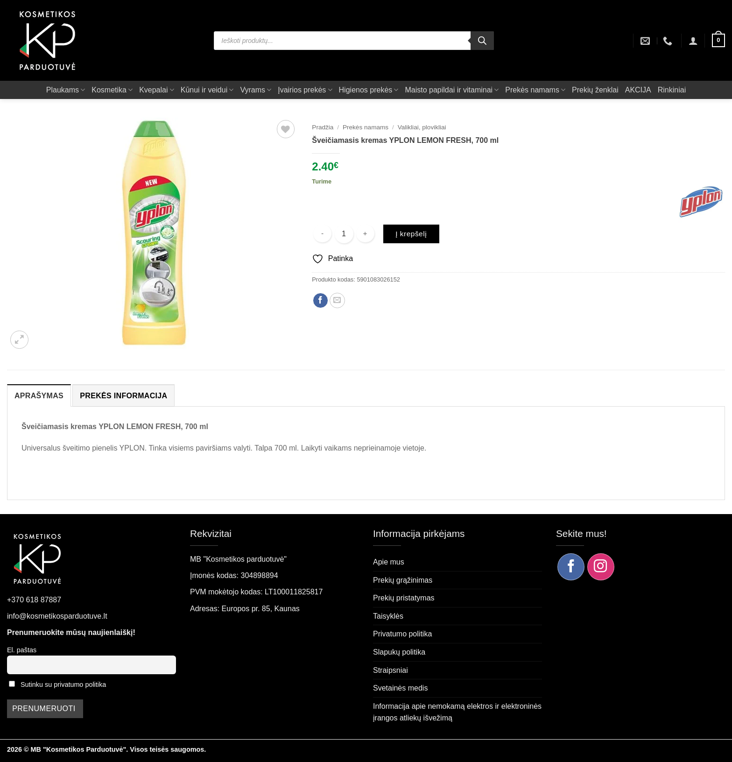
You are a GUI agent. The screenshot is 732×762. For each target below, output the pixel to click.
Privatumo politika (402, 634)
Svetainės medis (400, 688)
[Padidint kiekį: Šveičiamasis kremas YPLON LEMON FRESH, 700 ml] (365, 234)
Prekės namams (535, 89)
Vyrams (255, 89)
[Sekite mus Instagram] (600, 566)
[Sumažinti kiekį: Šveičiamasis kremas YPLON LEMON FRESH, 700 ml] (322, 234)
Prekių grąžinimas (402, 580)
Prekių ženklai (595, 90)
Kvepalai (156, 89)
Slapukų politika (399, 652)
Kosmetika (112, 89)
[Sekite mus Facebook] (570, 566)
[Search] (482, 40)
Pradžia (322, 127)
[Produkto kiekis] (344, 234)
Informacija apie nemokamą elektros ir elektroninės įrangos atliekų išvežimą (457, 712)
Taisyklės (388, 616)
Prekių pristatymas (404, 598)
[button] (693, 40)
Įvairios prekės (305, 89)
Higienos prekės (369, 89)
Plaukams (65, 89)
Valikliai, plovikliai (422, 127)
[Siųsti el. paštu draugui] (337, 300)
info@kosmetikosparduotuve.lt (57, 616)
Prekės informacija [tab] (123, 396)
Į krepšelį (411, 234)
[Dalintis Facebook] (320, 300)
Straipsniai (390, 670)
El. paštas (21, 650)
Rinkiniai (672, 90)
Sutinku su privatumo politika (63, 684)
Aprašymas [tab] (38, 396)
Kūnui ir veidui (207, 89)
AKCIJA (638, 90)
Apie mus (388, 562)
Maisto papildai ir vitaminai (452, 89)
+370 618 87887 (34, 600)
